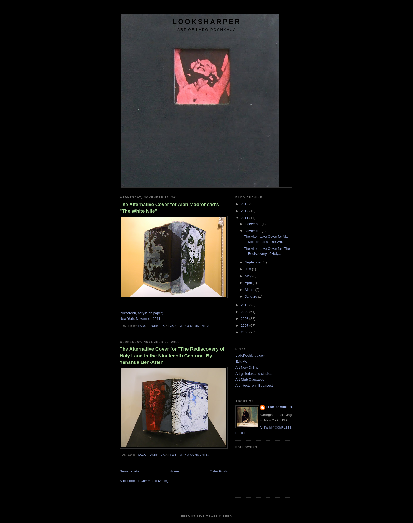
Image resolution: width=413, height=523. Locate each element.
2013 (245, 204)
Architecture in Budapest (254, 385)
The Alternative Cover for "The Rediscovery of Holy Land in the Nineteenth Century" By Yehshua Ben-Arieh (172, 355)
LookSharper (207, 22)
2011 (245, 218)
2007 (245, 325)
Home (174, 471)
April (249, 283)
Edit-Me (241, 361)
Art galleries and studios (253, 374)
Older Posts (219, 471)
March (250, 290)
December (253, 224)
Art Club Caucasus (249, 379)
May (248, 276)
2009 (245, 312)
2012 (245, 211)
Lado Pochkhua (279, 407)
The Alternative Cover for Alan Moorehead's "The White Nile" (169, 208)
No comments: (197, 326)
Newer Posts (129, 471)
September (254, 262)
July (248, 269)
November (253, 231)
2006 (245, 332)
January (251, 296)
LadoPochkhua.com (250, 355)
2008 (245, 319)
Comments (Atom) (154, 481)
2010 (245, 305)
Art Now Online (246, 368)
